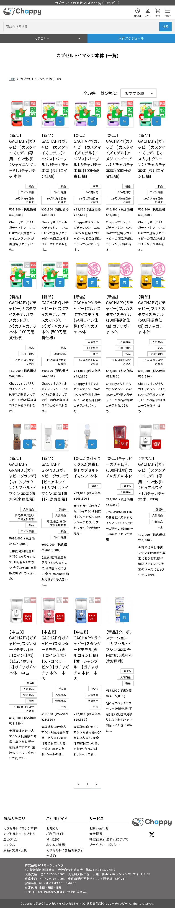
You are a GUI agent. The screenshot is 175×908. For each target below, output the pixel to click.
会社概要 (96, 833)
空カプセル (11, 839)
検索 (165, 26)
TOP (12, 79)
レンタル (9, 844)
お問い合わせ (99, 828)
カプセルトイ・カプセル (19, 833)
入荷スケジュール (131, 38)
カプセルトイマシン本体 (20, 828)
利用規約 (53, 839)
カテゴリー (42, 38)
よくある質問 (55, 844)
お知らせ (52, 828)
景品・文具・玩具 (15, 850)
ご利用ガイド (55, 833)
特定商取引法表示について (109, 839)
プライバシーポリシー (104, 844)
